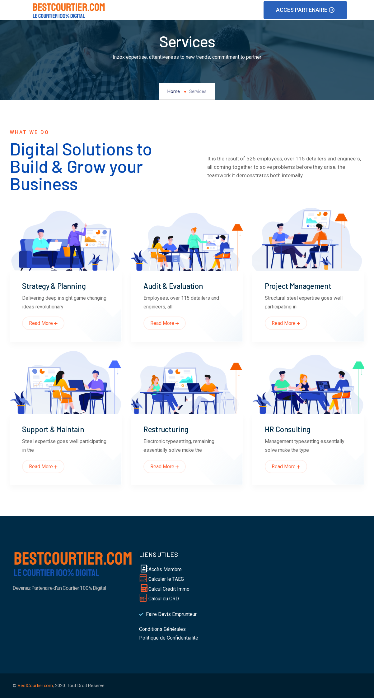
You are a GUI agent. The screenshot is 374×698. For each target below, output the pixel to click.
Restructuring (166, 429)
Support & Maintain (53, 429)
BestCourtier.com (35, 685)
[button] (305, 10)
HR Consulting (288, 429)
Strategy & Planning (54, 285)
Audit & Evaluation (173, 285)
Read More (43, 323)
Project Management (298, 285)
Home (173, 91)
